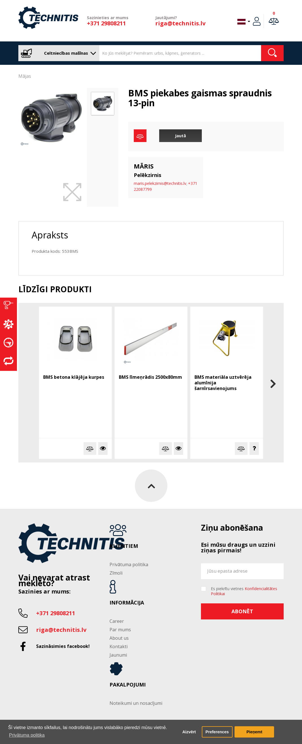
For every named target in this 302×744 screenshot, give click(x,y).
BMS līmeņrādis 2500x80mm (150, 377)
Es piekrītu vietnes (244, 591)
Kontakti (119, 646)
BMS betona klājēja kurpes (73, 377)
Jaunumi (118, 655)
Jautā (180, 135)
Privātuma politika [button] (27, 735)
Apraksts (50, 235)
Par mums (120, 629)
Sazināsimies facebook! (63, 646)
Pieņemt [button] (254, 732)
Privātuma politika (129, 564)
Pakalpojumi (128, 685)
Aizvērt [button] (189, 732)
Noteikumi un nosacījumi (136, 703)
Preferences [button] (217, 732)
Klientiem (124, 546)
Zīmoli (116, 573)
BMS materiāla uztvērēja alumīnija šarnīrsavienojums (222, 382)
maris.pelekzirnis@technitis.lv (160, 183)
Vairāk (103, 448)
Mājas (24, 76)
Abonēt (242, 611)
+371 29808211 (106, 23)
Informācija (127, 603)
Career (117, 621)
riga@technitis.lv (180, 23)
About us (119, 638)
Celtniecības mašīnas (57, 53)
